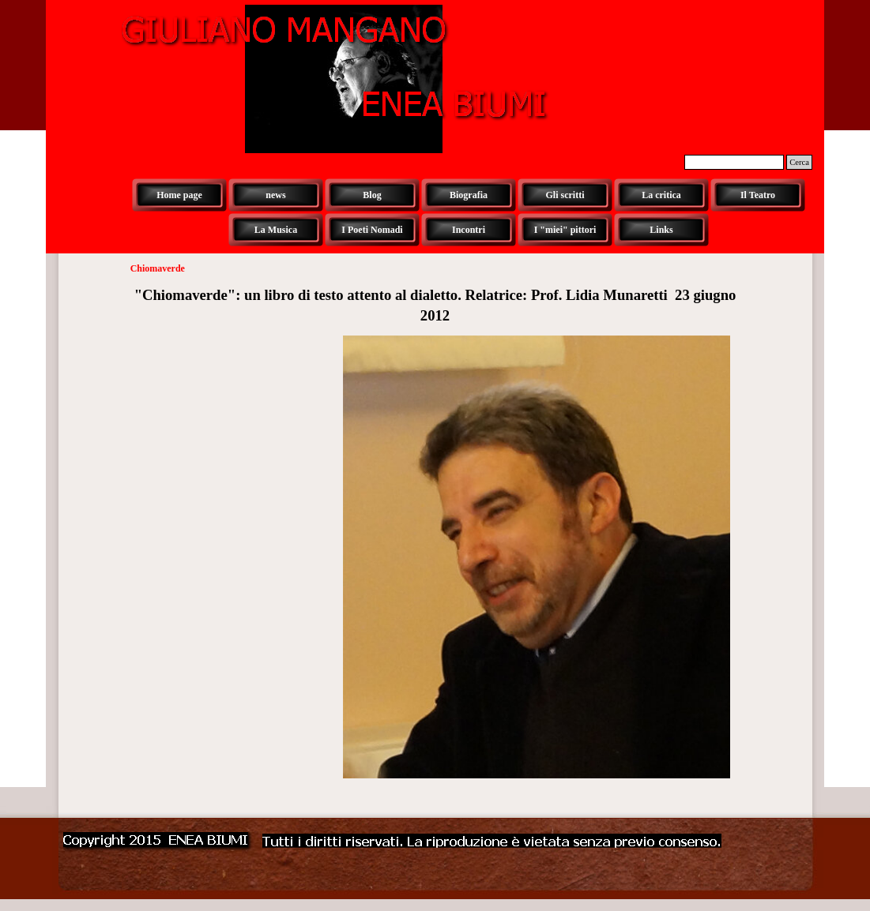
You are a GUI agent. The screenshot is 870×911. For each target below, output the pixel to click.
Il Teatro (757, 195)
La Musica (275, 229)
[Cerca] (734, 162)
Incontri (468, 229)
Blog (372, 195)
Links (661, 229)
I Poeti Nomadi (371, 229)
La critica (661, 195)
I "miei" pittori (565, 229)
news (275, 195)
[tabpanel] (435, 305)
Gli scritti (565, 195)
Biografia (469, 195)
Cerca (799, 162)
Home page (179, 195)
